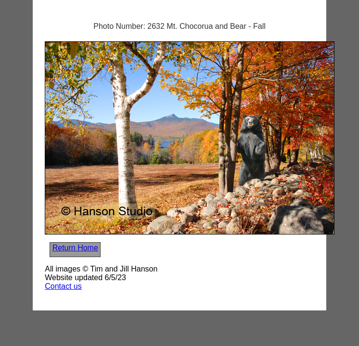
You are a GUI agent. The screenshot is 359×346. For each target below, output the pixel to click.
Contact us (63, 286)
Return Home (75, 248)
